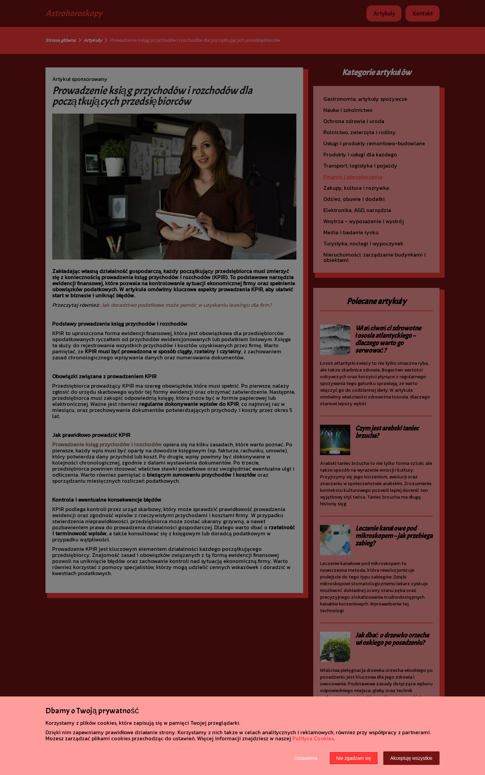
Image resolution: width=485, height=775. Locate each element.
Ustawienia (305, 758)
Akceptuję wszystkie (411, 758)
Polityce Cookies (313, 738)
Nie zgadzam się (353, 758)
